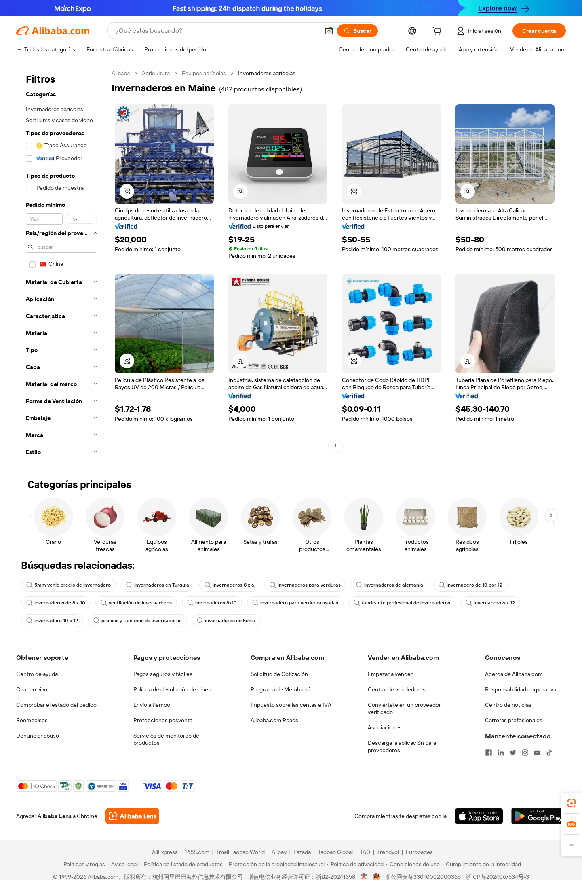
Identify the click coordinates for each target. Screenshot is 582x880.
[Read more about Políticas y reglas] (83, 864)
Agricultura (156, 73)
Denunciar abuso (37, 735)
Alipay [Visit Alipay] (279, 852)
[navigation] (61, 265)
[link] (571, 803)
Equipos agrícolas (204, 73)
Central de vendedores (397, 689)
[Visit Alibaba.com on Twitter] (513, 752)
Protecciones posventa (162, 720)
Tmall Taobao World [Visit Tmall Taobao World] (240, 852)
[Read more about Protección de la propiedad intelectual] (275, 864)
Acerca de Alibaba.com (514, 674)
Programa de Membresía (281, 689)
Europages (419, 852)
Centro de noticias (508, 705)
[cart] (438, 32)
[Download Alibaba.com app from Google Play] (538, 816)
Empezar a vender (390, 674)
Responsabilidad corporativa (520, 689)
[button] (329, 31)
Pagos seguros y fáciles (162, 674)
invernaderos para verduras (305, 585)
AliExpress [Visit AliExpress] (165, 852)
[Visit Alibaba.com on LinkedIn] (500, 752)
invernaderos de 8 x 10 (55, 603)
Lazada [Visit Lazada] (302, 852)
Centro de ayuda (37, 674)
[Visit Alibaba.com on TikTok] (549, 752)
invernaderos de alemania (389, 585)
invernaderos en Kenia (226, 620)
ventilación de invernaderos (136, 603)
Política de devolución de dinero (173, 689)
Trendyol (388, 852)
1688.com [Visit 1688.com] (197, 852)
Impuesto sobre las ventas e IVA (291, 705)
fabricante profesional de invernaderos (402, 603)
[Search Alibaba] (217, 30)
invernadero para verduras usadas (295, 603)
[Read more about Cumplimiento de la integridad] (481, 864)
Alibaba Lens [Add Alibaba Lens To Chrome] (55, 816)
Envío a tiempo (151, 705)
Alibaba (121, 73)
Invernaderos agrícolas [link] (266, 73)
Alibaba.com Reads (274, 720)
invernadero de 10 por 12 (470, 585)
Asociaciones (385, 727)
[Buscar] (357, 30)
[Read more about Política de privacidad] (355, 864)
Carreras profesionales (513, 720)
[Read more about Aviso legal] (123, 864)
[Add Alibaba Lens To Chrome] (132, 816)
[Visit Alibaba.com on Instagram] (525, 752)
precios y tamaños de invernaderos (137, 620)
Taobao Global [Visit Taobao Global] (335, 852)
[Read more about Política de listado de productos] (181, 864)
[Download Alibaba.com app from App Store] (479, 816)
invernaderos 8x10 (212, 603)
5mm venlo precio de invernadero (68, 585)
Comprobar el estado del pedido (56, 705)
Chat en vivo (31, 689)
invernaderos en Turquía (157, 585)
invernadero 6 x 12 (490, 603)
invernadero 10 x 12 (52, 620)
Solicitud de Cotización (279, 674)
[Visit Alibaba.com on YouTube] (537, 752)
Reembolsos (32, 720)
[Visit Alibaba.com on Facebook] (488, 752)
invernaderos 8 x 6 (229, 585)
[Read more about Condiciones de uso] (413, 864)
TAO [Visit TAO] (365, 852)
